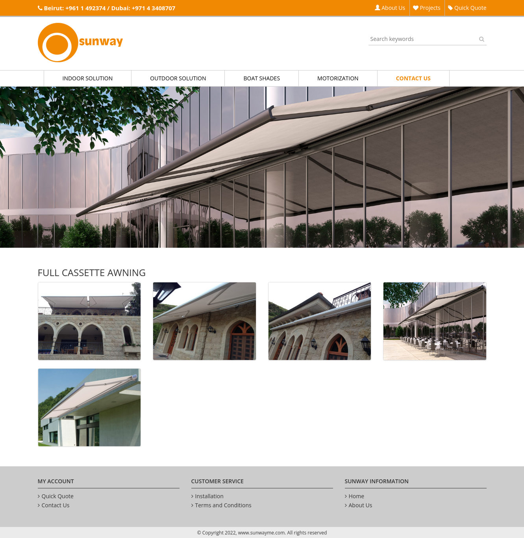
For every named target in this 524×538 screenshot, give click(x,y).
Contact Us (56, 505)
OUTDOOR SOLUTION (178, 78)
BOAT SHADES (261, 78)
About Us (390, 7)
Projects (427, 7)
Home (357, 496)
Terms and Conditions (223, 505)
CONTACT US (413, 78)
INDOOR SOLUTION (88, 78)
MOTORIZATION (338, 78)
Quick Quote (467, 7)
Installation (209, 496)
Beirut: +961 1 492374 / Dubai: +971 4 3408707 (109, 8)
